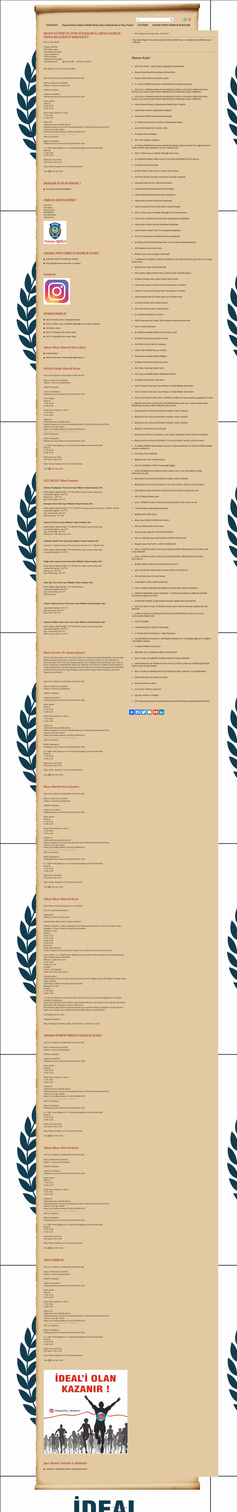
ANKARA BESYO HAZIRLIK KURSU (62, 259)
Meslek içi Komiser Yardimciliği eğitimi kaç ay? (65, 357)
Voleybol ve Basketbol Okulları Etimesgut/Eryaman (66, 1469)
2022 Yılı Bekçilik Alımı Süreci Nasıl (61, 332)
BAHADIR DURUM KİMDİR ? (59, 189)
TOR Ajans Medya (119, 1507)
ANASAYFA (52, 25)
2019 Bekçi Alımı (53, 328)
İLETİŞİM (143, 25)
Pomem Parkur (52, 353)
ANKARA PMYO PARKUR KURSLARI (171, 25)
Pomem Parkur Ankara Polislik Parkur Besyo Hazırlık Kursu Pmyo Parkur (98, 25)
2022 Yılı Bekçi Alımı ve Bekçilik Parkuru (63, 320)
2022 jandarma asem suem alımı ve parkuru (63, 263)
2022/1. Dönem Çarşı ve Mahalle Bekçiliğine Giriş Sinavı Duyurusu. (73, 324)
